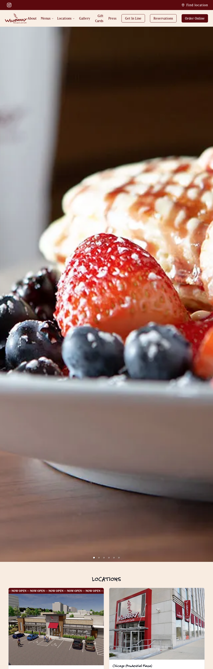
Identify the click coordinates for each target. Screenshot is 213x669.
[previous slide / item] (3, 294)
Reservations (163, 18)
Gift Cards (99, 18)
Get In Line (133, 18)
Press (112, 18)
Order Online (195, 18)
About (32, 18)
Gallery (84, 18)
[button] (94, 558)
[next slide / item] (210, 294)
